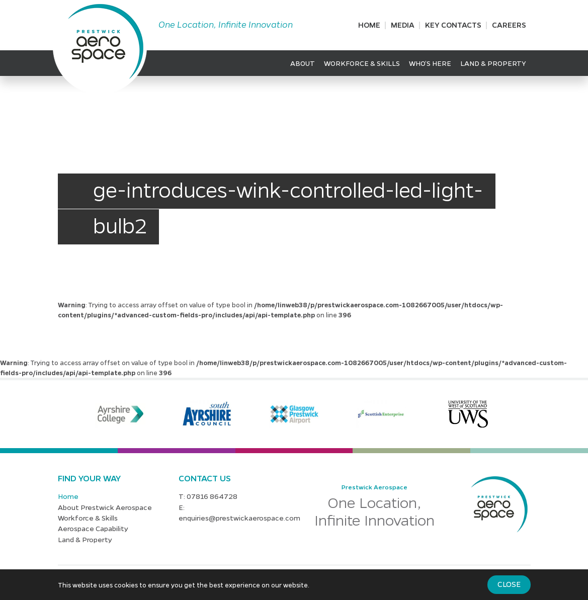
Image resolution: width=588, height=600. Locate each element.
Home (369, 25)
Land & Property (493, 62)
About (302, 62)
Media (402, 25)
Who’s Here (430, 62)
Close (509, 584)
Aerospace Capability (93, 528)
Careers (509, 25)
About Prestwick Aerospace (105, 506)
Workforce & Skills (362, 62)
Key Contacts (453, 25)
